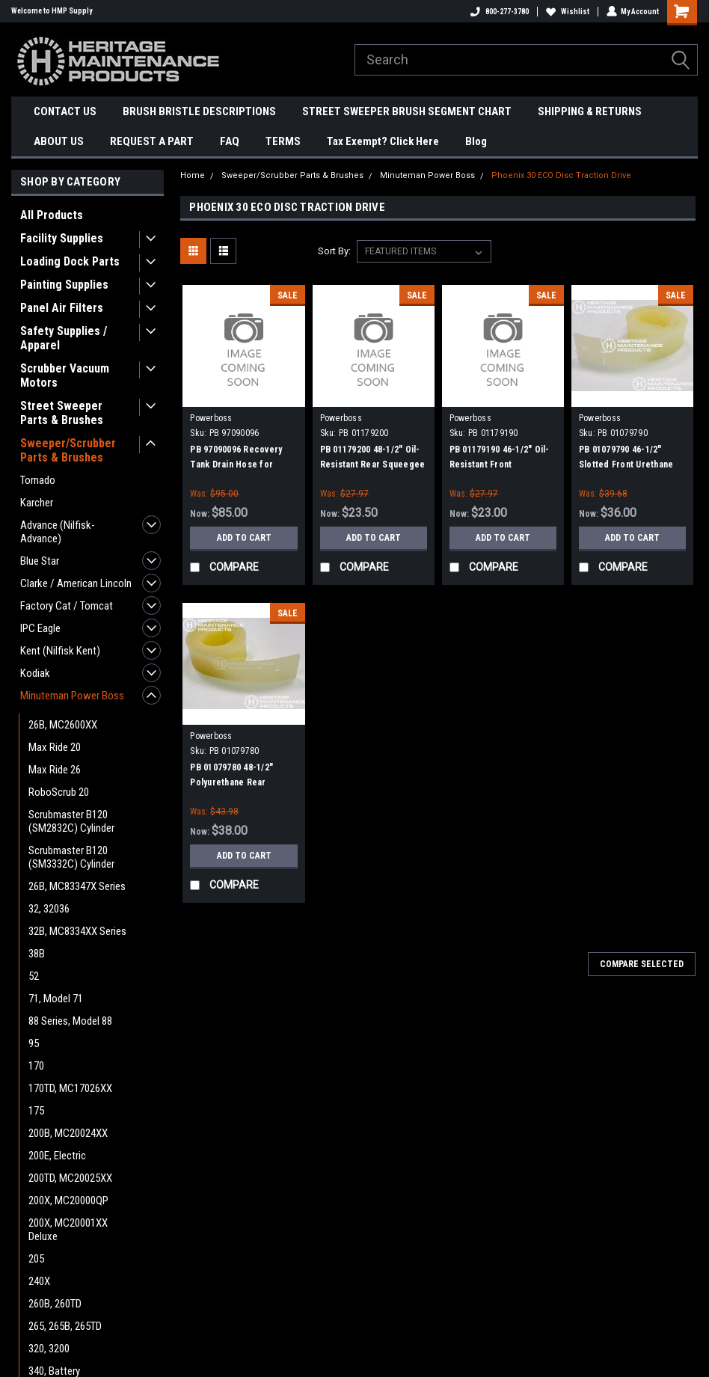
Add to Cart (244, 537)
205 (36, 1259)
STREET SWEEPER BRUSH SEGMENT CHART (407, 111)
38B (36, 953)
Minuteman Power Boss (72, 695)
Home (192, 175)
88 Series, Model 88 (70, 1021)
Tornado (37, 480)
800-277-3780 (499, 11)
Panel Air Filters (61, 308)
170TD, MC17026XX (70, 1088)
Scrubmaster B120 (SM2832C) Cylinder (71, 821)
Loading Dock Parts (70, 261)
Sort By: (334, 251)
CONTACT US (65, 111)
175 (36, 1110)
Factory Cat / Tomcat (66, 606)
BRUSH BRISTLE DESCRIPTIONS (199, 111)
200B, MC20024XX (68, 1133)
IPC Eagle (40, 628)
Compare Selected (642, 964)
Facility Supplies (61, 238)
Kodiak (35, 673)
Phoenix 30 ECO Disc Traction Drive (561, 175)
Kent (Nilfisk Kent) (60, 650)
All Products (51, 215)
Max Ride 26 (54, 769)
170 (36, 1066)
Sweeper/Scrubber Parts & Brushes (68, 450)
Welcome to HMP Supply (51, 11)
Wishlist (567, 11)
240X (39, 1281)
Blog (476, 141)
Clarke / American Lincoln (76, 583)
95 (33, 1043)
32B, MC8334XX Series (77, 931)
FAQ (229, 141)
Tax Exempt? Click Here (383, 141)
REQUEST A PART (152, 141)
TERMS (283, 141)
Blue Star (39, 561)
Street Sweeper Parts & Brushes (61, 413)
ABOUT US (59, 141)
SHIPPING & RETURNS (590, 111)
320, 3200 (49, 1348)
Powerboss (211, 418)
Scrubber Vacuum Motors (64, 375)
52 (33, 976)
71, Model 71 (55, 998)
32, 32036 (49, 909)
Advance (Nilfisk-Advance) (57, 531)
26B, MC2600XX (62, 725)
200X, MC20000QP (68, 1200)
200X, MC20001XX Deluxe (68, 1229)
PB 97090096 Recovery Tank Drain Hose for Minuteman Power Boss (237, 464)
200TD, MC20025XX (70, 1178)
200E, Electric (57, 1155)
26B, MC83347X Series (77, 886)
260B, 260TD (55, 1303)
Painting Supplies (64, 284)
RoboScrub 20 (58, 792)
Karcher (36, 502)
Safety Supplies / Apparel (63, 338)
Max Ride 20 (54, 747)
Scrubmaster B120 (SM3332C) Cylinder (71, 857)
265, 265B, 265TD (65, 1326)
